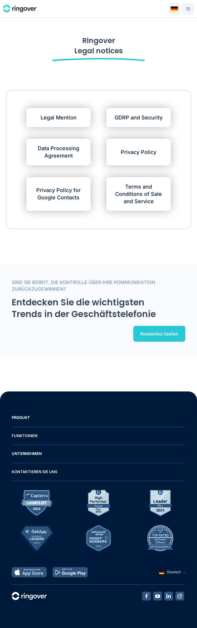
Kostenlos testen (159, 334)
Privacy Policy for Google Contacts (58, 194)
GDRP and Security (139, 117)
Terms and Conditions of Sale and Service (138, 194)
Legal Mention (59, 117)
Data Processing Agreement (58, 152)
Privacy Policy (138, 152)
